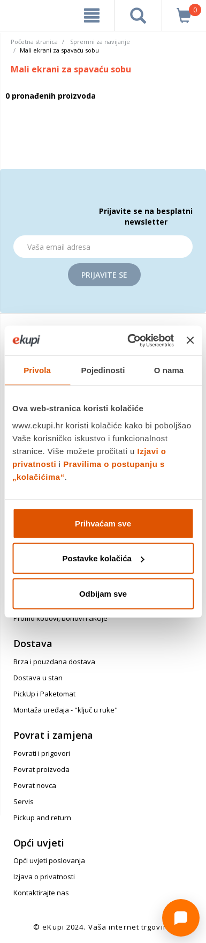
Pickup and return (42, 817)
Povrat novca (34, 785)
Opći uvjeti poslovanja (49, 860)
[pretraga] (138, 15)
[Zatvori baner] (190, 340)
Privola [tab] (37, 370)
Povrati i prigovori (41, 753)
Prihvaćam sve (103, 523)
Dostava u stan (38, 677)
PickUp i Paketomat (44, 694)
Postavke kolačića (103, 558)
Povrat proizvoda (41, 769)
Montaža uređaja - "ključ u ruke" (65, 710)
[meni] (92, 15)
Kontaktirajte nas (41, 892)
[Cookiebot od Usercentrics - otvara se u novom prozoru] (130, 340)
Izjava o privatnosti (44, 876)
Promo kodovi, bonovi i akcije (60, 618)
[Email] (103, 246)
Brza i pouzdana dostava (54, 661)
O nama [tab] (169, 370)
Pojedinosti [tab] (103, 370)
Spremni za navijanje (100, 42)
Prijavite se (104, 275)
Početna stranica (34, 42)
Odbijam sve (103, 593)
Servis (23, 801)
